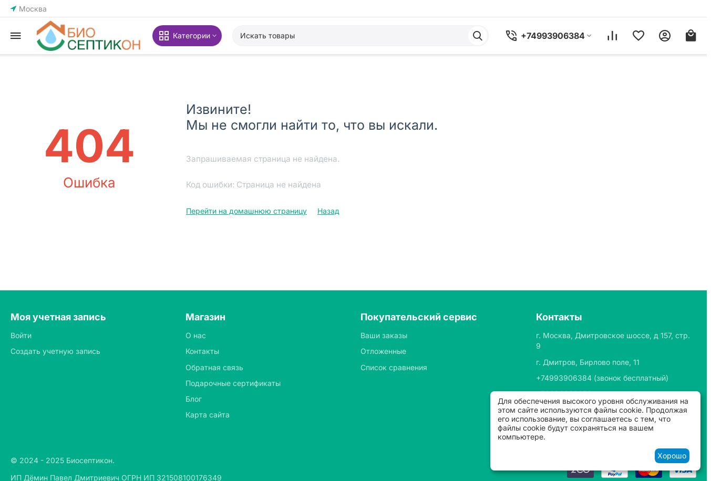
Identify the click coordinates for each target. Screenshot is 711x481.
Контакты (202, 351)
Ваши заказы (383, 335)
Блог (194, 398)
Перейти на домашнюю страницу (246, 210)
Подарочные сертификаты (233, 383)
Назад (328, 210)
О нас (196, 335)
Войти (21, 335)
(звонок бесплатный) (602, 377)
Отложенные (383, 351)
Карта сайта (208, 414)
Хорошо (671, 455)
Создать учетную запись (55, 351)
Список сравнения (393, 367)
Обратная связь (214, 367)
